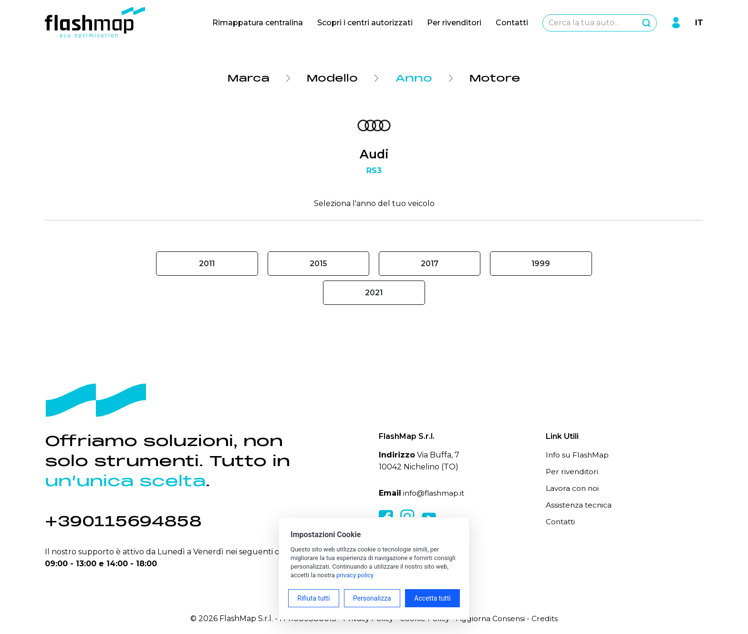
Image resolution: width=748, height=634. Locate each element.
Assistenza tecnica (580, 504)
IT (699, 22)
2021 (374, 292)
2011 (206, 263)
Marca (247, 78)
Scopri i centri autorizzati (365, 22)
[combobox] (599, 22)
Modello (333, 78)
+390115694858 (126, 521)
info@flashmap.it (435, 493)
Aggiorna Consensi (492, 618)
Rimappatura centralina (257, 22)
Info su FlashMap (578, 454)
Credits (547, 618)
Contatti (512, 22)
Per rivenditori (454, 22)
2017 (430, 263)
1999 (541, 263)
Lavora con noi (573, 488)
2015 (318, 263)
